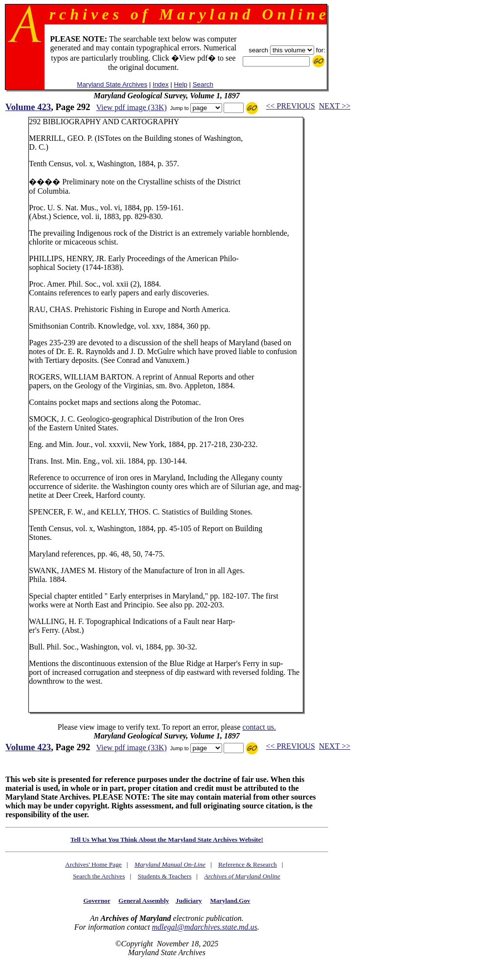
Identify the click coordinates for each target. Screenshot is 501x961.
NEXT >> (334, 106)
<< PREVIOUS (290, 106)
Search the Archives (99, 876)
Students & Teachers (164, 876)
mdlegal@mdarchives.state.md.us (204, 927)
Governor (96, 900)
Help (180, 84)
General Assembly (143, 900)
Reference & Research (247, 864)
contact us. (258, 727)
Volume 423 (28, 107)
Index (161, 84)
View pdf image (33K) (131, 107)
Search (203, 84)
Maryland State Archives (112, 84)
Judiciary (189, 900)
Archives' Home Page (93, 864)
